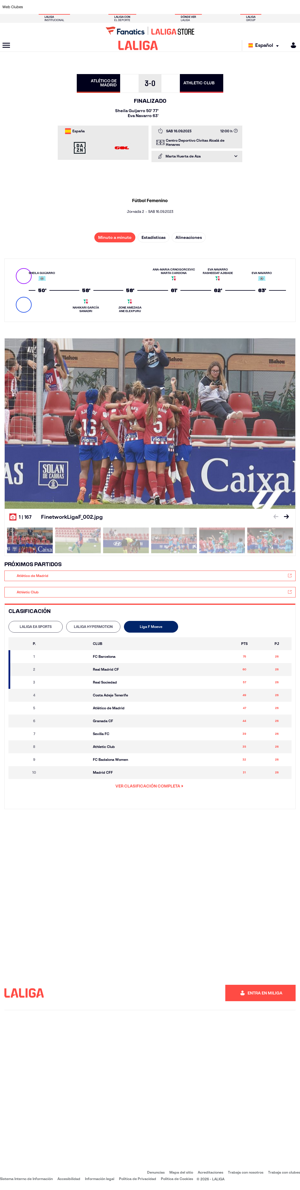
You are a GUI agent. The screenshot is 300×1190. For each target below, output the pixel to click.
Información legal (99, 1179)
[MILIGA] (291, 45)
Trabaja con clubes (284, 1172)
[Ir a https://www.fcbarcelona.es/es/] (100, 7)
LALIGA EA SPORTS (36, 627)
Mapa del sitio (181, 1172)
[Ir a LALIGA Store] (150, 31)
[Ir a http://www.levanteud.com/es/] (142, 7)
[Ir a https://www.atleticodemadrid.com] (46, 7)
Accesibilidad (68, 1179)
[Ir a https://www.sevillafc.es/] (265, 7)
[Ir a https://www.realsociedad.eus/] (252, 7)
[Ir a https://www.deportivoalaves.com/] (73, 7)
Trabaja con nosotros (245, 1172)
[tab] (35, 627)
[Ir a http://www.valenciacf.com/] (279, 7)
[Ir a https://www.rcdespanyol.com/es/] (183, 7)
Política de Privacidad (137, 1179)
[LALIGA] (138, 45)
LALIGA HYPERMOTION (93, 627)
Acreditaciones (210, 1172)
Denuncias (156, 1172)
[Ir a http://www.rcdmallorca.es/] (197, 7)
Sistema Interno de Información (26, 1179)
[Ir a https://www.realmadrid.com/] (224, 7)
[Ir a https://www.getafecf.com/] (114, 7)
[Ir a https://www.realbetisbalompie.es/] (210, 7)
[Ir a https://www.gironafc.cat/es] (128, 7)
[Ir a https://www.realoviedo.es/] (238, 7)
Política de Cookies (177, 1179)
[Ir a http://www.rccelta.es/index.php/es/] (169, 7)
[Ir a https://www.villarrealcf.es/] (293, 7)
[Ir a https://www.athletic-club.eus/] (32, 7)
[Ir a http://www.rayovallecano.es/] (155, 7)
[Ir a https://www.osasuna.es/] (59, 7)
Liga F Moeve (151, 627)
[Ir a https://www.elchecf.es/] (87, 7)
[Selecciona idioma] (265, 45)
